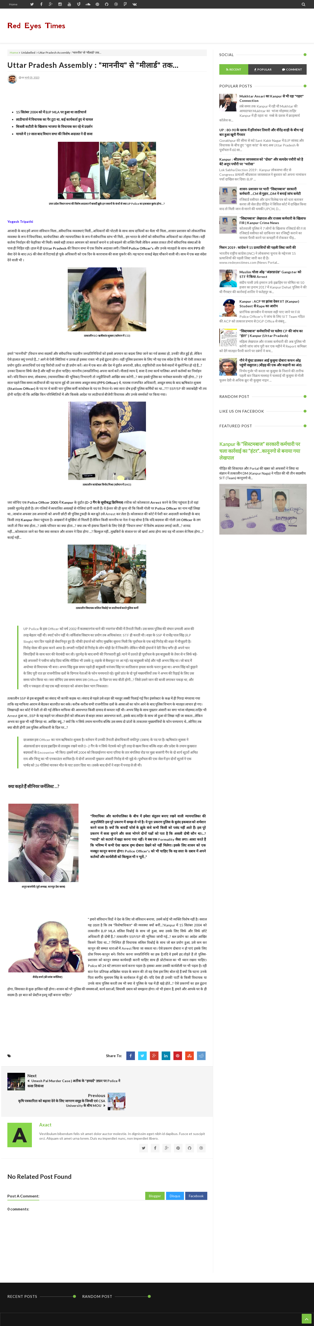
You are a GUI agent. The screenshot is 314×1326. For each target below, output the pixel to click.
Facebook (196, 1173)
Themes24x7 (203, 1313)
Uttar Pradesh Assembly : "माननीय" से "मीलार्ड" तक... (93, 64)
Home (13, 4)
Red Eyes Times (36, 26)
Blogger (155, 1173)
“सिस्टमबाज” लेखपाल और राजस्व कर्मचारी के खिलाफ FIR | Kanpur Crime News (272, 220)
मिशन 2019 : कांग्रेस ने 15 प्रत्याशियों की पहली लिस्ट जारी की (257, 247)
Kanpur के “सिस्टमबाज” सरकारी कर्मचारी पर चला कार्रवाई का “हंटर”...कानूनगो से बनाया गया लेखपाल (259, 451)
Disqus (175, 1173)
